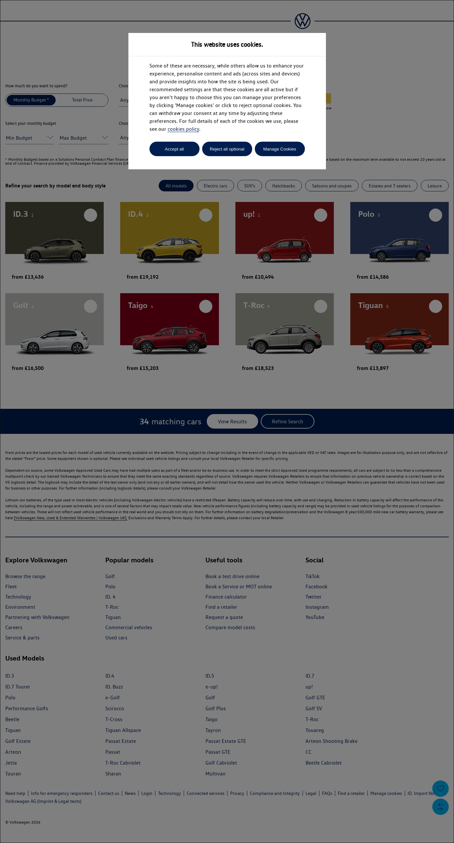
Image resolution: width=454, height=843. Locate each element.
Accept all (174, 149)
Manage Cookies (279, 149)
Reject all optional (227, 149)
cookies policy (183, 129)
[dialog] (227, 421)
